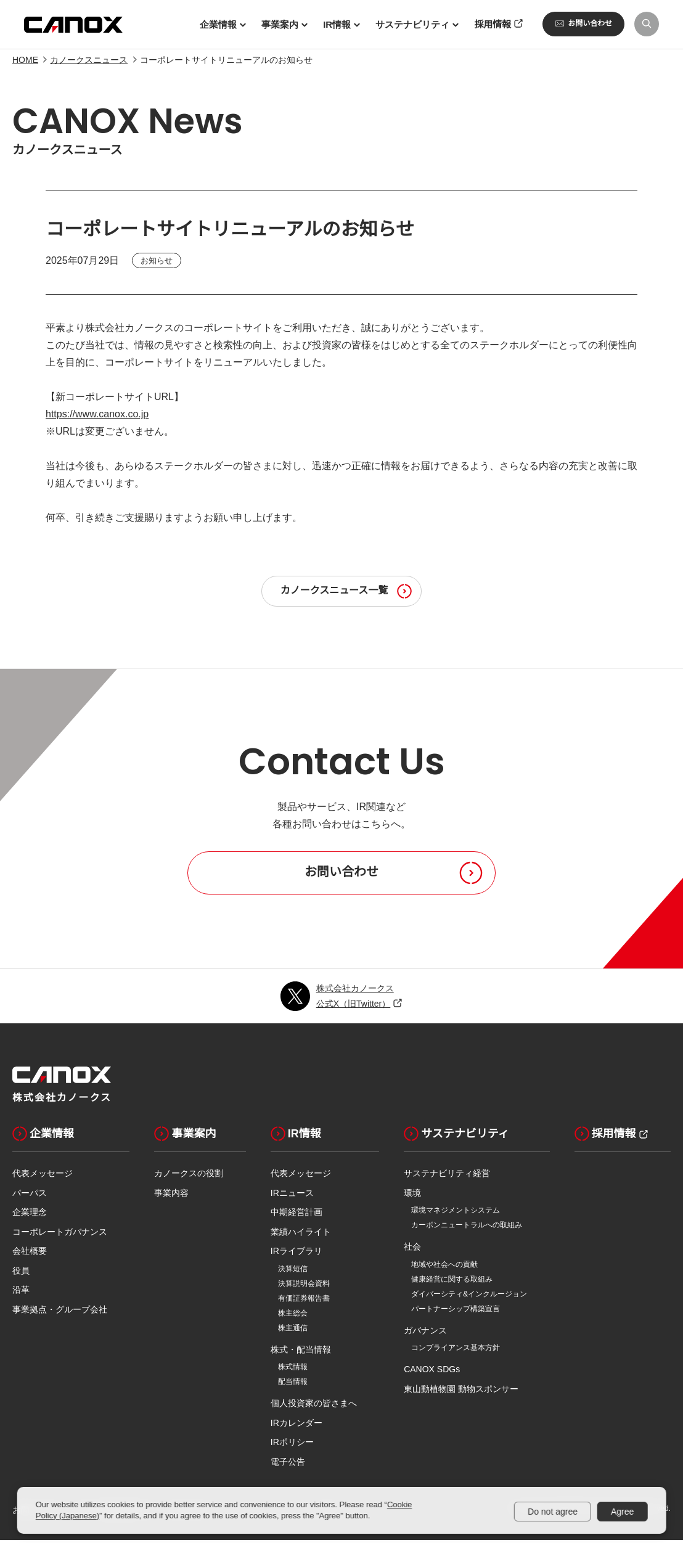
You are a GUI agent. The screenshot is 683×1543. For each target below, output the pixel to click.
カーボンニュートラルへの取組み (466, 1228)
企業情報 (43, 1136)
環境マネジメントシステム (455, 1213)
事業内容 (171, 1196)
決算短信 (293, 1271)
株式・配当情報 (301, 1352)
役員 (21, 1274)
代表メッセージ (42, 1176)
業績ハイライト (301, 1235)
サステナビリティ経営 (447, 1176)
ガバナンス (425, 1333)
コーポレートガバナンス (59, 1235)
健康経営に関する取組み (452, 1282)
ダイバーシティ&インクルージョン (469, 1297)
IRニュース (292, 1196)
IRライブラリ (296, 1254)
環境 (412, 1196)
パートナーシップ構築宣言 (455, 1312)
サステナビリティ (456, 1136)
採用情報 (605, 1136)
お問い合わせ (583, 23)
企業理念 (29, 1215)
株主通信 (293, 1331)
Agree (622, 1511)
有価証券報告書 (304, 1301)
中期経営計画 (296, 1215)
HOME (25, 63)
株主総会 (293, 1316)
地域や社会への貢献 (444, 1267)
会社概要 (29, 1254)
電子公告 (288, 1465)
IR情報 (296, 1136)
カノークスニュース (89, 63)
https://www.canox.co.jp (97, 417)
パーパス (29, 1196)
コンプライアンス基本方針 (455, 1350)
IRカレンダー (296, 1426)
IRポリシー (292, 1445)
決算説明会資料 (304, 1286)
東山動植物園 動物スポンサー (461, 1392)
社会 (412, 1249)
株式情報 (293, 1369)
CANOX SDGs (432, 1372)
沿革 (21, 1293)
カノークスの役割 (188, 1176)
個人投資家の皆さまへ (314, 1406)
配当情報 (293, 1384)
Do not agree (553, 1511)
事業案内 (185, 1136)
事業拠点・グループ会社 (59, 1312)
